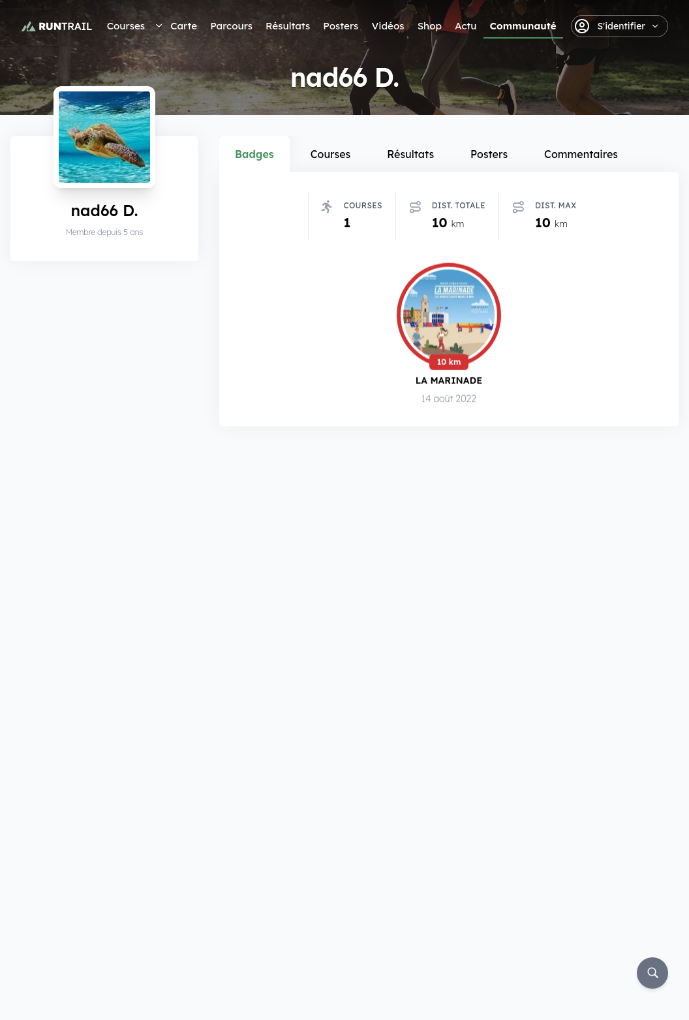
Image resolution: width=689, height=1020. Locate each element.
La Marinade (449, 380)
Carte (183, 26)
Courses (126, 26)
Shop (430, 26)
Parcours (231, 26)
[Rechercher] (652, 973)
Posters (340, 26)
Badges (254, 154)
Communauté (523, 26)
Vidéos (387, 26)
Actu (465, 26)
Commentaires (581, 154)
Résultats (288, 26)
